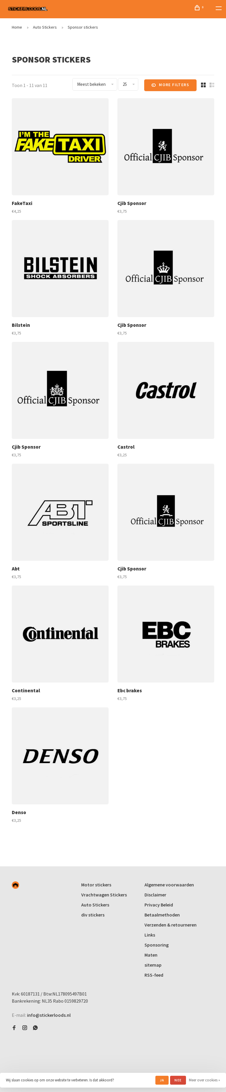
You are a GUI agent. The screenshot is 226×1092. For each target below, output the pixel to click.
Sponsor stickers (83, 27)
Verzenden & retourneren (170, 925)
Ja (162, 1080)
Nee (178, 1080)
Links (149, 935)
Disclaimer (155, 895)
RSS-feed (153, 975)
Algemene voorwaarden (169, 885)
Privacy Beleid (158, 905)
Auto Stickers (45, 27)
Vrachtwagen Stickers (104, 895)
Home (17, 27)
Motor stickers (96, 885)
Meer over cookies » (204, 1080)
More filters (170, 85)
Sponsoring (156, 945)
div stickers (92, 915)
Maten (150, 955)
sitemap (153, 965)
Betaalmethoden (162, 915)
